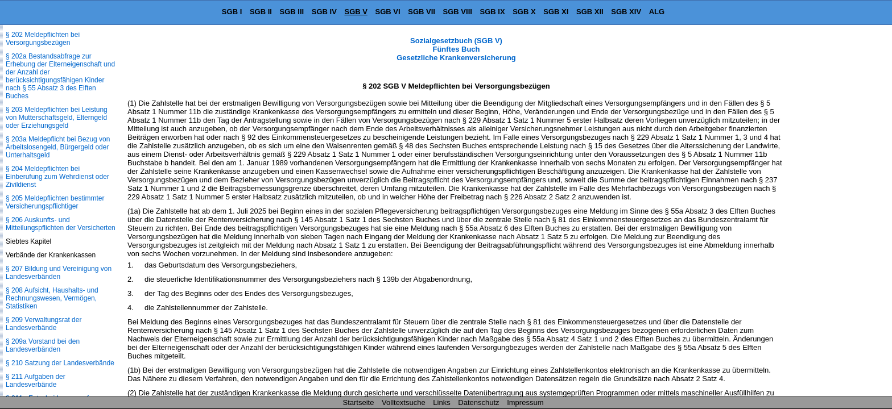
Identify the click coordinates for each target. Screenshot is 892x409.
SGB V (355, 11)
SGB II (261, 11)
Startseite (358, 402)
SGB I (232, 11)
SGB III (292, 11)
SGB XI (555, 11)
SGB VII (421, 11)
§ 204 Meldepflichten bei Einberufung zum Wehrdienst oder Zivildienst (57, 177)
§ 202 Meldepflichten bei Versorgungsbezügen (43, 39)
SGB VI (387, 11)
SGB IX (492, 11)
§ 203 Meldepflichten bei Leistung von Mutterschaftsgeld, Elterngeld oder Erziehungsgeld (57, 118)
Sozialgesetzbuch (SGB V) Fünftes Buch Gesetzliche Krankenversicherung (456, 49)
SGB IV (324, 11)
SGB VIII (457, 11)
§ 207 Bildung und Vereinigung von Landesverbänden (59, 273)
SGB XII (590, 11)
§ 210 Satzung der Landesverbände (60, 363)
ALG (656, 11)
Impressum (525, 402)
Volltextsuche (404, 402)
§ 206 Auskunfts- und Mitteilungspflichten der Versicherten (60, 224)
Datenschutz (478, 402)
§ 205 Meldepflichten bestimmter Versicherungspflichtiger (55, 202)
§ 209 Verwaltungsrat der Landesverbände (43, 324)
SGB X (524, 11)
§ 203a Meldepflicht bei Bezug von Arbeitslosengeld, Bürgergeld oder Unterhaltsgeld (58, 147)
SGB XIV (626, 11)
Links (441, 402)
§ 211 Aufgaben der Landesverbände (35, 381)
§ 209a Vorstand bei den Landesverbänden (43, 345)
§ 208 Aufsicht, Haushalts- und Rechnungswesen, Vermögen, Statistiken (52, 298)
